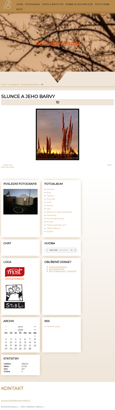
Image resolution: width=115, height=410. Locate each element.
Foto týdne (102, 4)
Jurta (49, 202)
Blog (19, 9)
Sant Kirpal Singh (56, 269)
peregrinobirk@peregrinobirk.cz (15, 400)
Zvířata (50, 231)
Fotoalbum (32, 4)
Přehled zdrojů (53, 326)
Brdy (49, 193)
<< (6, 326)
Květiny (50, 205)
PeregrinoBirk (57, 44)
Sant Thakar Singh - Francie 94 (62, 271)
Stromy (50, 222)
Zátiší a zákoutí (53, 228)
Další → (110, 165)
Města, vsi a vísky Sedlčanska (59, 212)
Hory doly (51, 199)
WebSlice (30, 407)
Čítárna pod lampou (58, 267)
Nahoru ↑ (40, 407)
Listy (48, 209)
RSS (23, 407)
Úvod (19, 4)
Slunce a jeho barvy (30, 84)
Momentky (51, 215)
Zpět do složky (7, 167)
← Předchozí (7, 165)
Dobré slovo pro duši (79, 4)
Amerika (50, 189)
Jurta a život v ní (52, 4)
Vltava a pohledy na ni (56, 225)
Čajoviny (50, 196)
